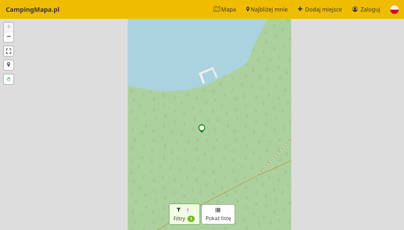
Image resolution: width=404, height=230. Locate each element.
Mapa (225, 9)
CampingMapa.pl (32, 9)
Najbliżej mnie (267, 9)
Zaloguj (366, 9)
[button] (394, 9)
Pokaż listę (218, 215)
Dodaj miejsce (320, 9)
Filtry (184, 214)
